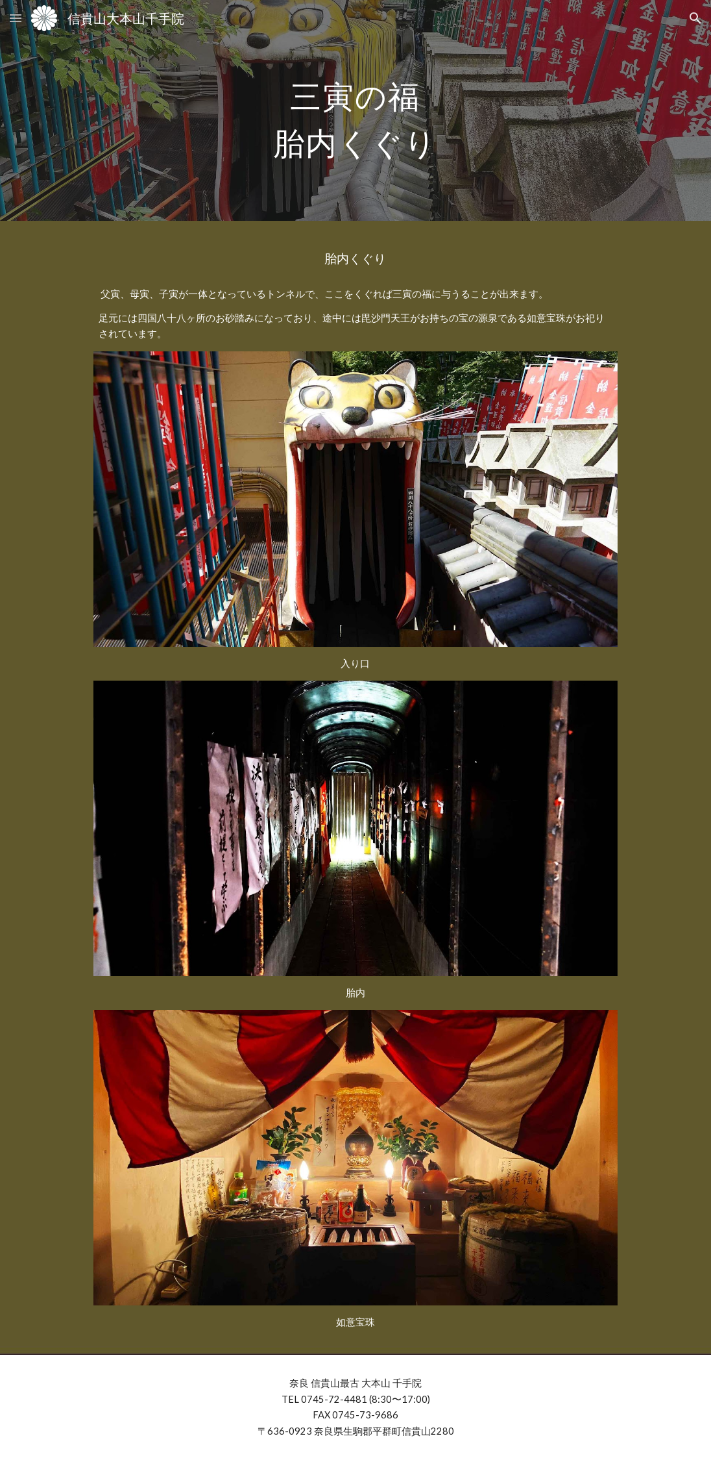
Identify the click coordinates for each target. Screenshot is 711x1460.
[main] (355, 110)
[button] (15, 18)
